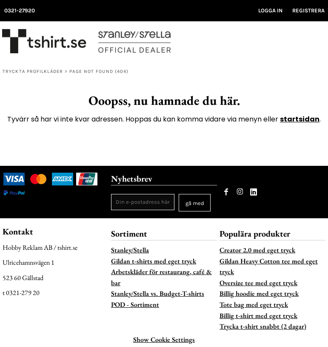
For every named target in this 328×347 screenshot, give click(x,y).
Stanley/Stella (130, 250)
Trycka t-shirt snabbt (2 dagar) (263, 326)
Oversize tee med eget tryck (258, 282)
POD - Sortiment (135, 304)
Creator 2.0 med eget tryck (257, 250)
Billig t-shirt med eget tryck (258, 315)
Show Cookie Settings (164, 339)
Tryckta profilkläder (33, 71)
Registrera (308, 10)
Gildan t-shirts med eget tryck (153, 261)
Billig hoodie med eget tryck (259, 293)
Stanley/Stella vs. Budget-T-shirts (157, 293)
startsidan (299, 119)
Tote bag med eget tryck (254, 304)
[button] (302, 43)
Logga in (270, 10)
